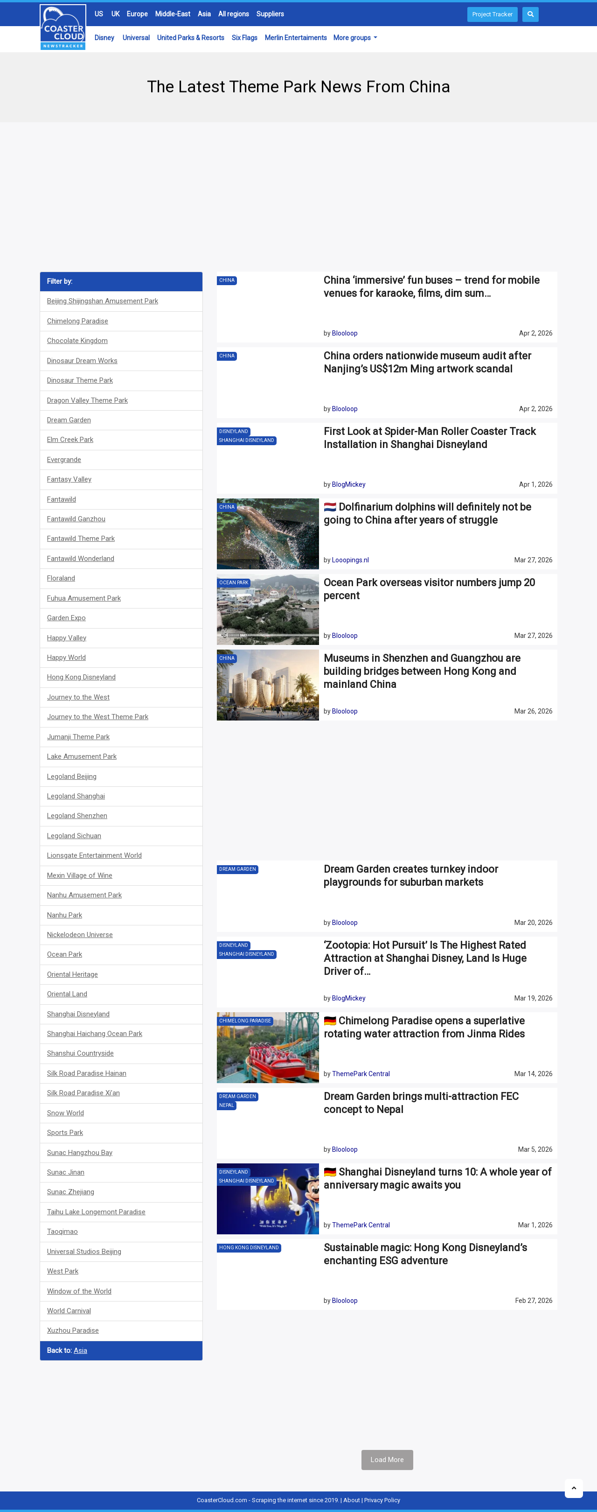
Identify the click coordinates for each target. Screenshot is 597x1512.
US (99, 14)
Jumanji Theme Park (78, 737)
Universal (136, 38)
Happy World (66, 657)
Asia (204, 14)
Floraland (61, 578)
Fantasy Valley (69, 479)
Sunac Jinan (65, 1172)
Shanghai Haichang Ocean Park (94, 1033)
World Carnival (69, 1311)
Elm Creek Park (70, 439)
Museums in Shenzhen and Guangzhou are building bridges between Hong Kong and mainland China (422, 671)
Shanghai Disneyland (78, 1014)
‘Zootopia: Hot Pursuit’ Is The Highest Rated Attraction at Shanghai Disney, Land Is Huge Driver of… (425, 958)
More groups (352, 38)
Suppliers (270, 14)
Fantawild (61, 499)
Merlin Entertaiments (296, 38)
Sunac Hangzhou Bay (79, 1152)
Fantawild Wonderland (80, 558)
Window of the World (79, 1291)
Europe (137, 14)
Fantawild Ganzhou (76, 519)
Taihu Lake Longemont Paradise (96, 1212)
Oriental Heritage (72, 974)
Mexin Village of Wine (79, 875)
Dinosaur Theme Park (80, 380)
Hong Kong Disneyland (81, 677)
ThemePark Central (361, 1074)
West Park (62, 1271)
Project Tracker (492, 14)
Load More (387, 1460)
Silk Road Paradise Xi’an (83, 1093)
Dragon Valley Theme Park (87, 400)
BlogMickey (349, 484)
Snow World (65, 1113)
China (227, 280)
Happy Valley (66, 638)
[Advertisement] (298, 197)
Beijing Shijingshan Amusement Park (102, 301)
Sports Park (65, 1132)
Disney (104, 38)
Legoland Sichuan (74, 836)
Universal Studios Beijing (84, 1251)
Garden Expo (66, 618)
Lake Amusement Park (82, 756)
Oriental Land (67, 994)
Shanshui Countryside (80, 1053)
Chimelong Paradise (77, 321)
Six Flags (244, 38)
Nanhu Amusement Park (84, 895)
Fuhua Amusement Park (84, 598)
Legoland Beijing (72, 776)
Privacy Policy (382, 1500)
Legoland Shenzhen (77, 816)
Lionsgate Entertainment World (94, 855)
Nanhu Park (64, 915)
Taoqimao (62, 1231)
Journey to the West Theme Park (97, 717)
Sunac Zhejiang (70, 1192)
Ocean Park (64, 954)
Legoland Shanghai (76, 796)
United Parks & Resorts (190, 38)
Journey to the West (78, 697)
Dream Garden (69, 420)
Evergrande (64, 459)
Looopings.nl (350, 560)
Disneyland (233, 431)
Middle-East (172, 14)
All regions (233, 14)
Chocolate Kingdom (77, 340)
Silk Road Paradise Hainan (86, 1073)
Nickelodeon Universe (80, 935)
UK (115, 14)
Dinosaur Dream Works (82, 361)
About (351, 1500)
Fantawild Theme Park (81, 538)
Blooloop (345, 333)
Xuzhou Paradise (73, 1330)
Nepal (226, 1105)
